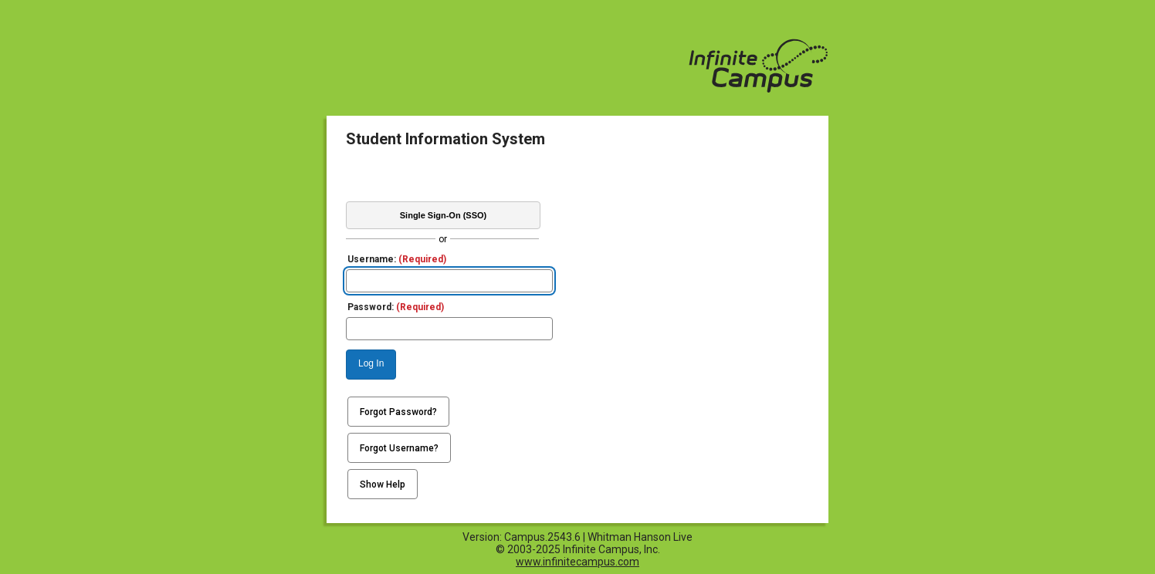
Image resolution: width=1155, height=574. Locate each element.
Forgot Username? (399, 448)
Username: (396, 259)
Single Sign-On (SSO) (443, 215)
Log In (371, 363)
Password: (395, 307)
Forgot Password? (398, 412)
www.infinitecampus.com (577, 561)
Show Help (382, 484)
